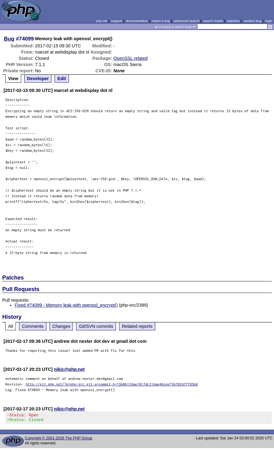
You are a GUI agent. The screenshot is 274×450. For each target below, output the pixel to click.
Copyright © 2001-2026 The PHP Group (58, 440)
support (116, 21)
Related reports (137, 326)
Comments (33, 326)
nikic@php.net (69, 369)
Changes (61, 326)
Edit (61, 78)
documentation (137, 21)
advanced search (186, 21)
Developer (38, 78)
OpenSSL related (130, 58)
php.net (101, 21)
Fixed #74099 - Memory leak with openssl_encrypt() (66, 305)
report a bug (161, 21)
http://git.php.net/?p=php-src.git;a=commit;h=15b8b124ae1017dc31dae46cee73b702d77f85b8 (112, 384)
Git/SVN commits (96, 326)
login (268, 21)
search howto (213, 21)
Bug (9, 39)
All (10, 326)
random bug (252, 21)
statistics (233, 21)
